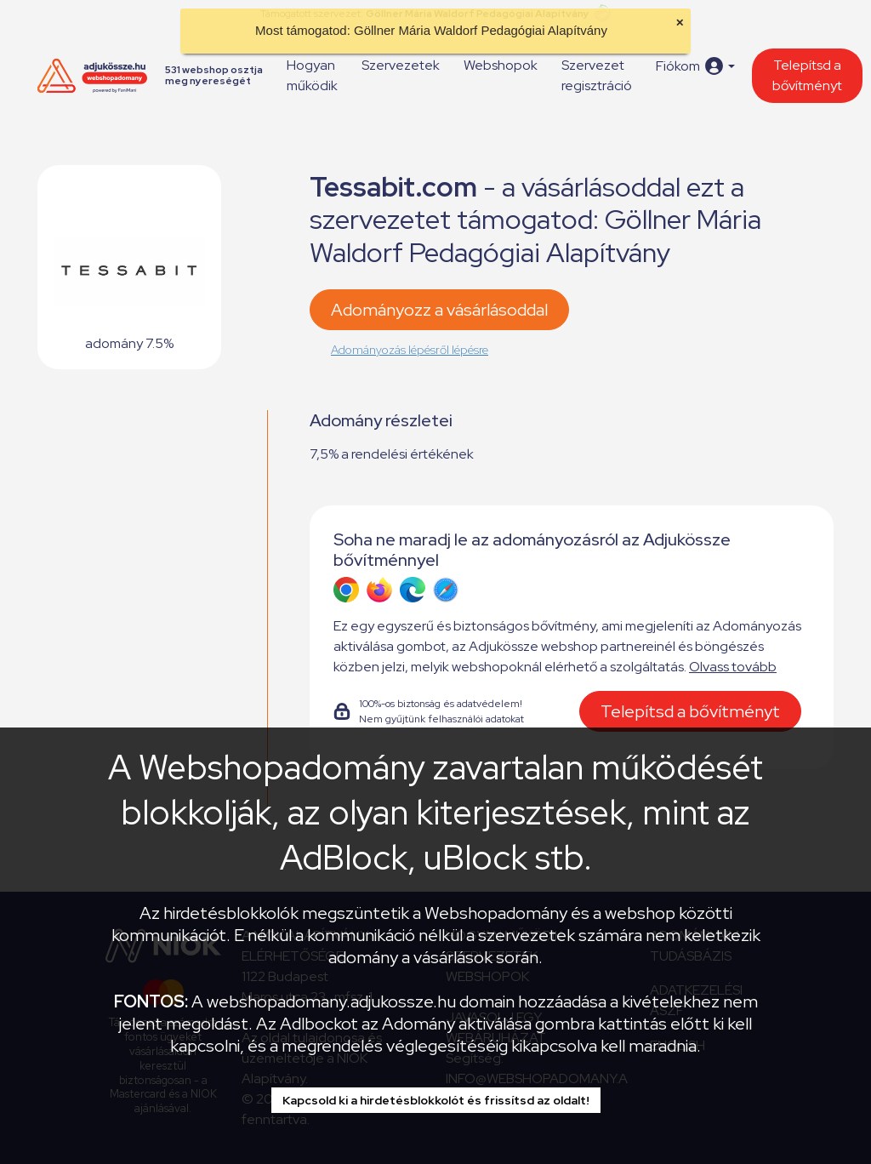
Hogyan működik (312, 75)
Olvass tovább (733, 667)
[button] (695, 65)
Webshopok (501, 65)
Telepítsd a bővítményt (807, 75)
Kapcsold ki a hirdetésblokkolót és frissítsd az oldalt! (435, 1100)
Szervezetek (400, 65)
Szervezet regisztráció (596, 75)
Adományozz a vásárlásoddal (439, 310)
